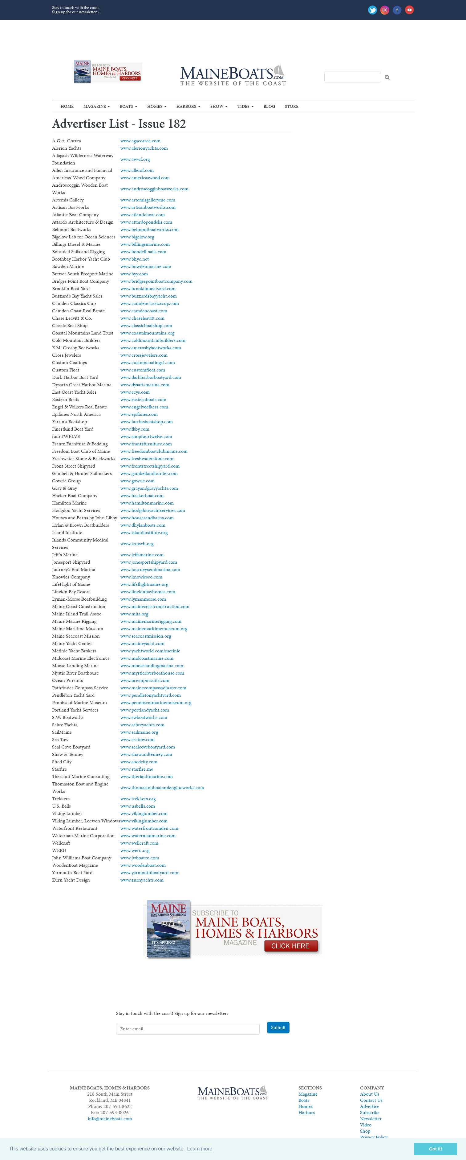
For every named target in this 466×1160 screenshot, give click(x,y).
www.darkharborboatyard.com (150, 377)
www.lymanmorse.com (143, 598)
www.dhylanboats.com (142, 525)
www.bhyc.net (134, 258)
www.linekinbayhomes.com (147, 591)
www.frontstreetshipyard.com (150, 465)
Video (365, 1124)
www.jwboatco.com (139, 857)
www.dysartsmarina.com (144, 384)
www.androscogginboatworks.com (154, 188)
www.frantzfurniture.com (146, 443)
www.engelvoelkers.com (144, 406)
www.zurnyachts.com (142, 879)
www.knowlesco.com (141, 576)
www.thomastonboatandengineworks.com (162, 787)
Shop (365, 1130)
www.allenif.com (137, 170)
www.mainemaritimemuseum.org (153, 628)
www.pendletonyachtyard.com (150, 695)
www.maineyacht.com (142, 643)
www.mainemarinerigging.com (150, 621)
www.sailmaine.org (139, 732)
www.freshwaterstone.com (146, 458)
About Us (369, 1093)
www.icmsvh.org (136, 543)
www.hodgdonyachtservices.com (152, 510)
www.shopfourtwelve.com (146, 436)
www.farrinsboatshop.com (146, 421)
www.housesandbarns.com (147, 517)
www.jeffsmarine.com (142, 554)
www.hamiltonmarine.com (147, 502)
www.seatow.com (137, 739)
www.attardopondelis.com (146, 221)
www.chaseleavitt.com (142, 318)
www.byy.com (134, 273)
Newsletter (371, 1118)
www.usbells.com (137, 805)
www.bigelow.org (137, 236)
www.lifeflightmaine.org (144, 584)
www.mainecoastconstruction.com (154, 606)
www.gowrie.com (137, 480)
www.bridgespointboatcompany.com (156, 281)
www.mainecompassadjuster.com (153, 687)
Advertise (369, 1106)
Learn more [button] (199, 1148)
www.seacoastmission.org (145, 635)
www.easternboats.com (143, 399)
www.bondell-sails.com (143, 251)
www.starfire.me (136, 769)
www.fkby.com (134, 428)
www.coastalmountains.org (147, 332)
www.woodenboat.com (143, 865)
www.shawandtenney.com (146, 754)
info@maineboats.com (110, 1118)
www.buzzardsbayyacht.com (148, 295)
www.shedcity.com (138, 761)
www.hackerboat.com (142, 495)
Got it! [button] (435, 1148)
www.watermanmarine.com (148, 835)
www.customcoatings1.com (147, 362)
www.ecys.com (135, 391)
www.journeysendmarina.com (150, 569)
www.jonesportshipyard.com (148, 562)
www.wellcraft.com (139, 842)
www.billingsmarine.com (145, 244)
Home (67, 106)
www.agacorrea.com (140, 140)
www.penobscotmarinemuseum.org (155, 702)
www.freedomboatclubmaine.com (154, 451)
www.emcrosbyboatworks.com (150, 347)
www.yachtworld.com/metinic (150, 650)
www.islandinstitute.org (144, 532)
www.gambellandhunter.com (149, 473)
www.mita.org (134, 613)
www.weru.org (134, 850)
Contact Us (371, 1100)
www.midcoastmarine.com (146, 658)
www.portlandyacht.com (144, 709)
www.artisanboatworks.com (148, 207)
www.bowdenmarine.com (145, 266)
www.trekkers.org (138, 798)
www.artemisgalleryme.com (147, 199)
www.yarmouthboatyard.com (149, 872)
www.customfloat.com (142, 369)
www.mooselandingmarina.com (151, 665)
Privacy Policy (373, 1137)
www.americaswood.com (145, 177)
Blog (269, 106)
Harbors (186, 106)
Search (387, 77)
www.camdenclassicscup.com (149, 303)
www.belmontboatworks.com (149, 229)
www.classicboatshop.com (146, 325)
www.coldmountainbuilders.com (152, 340)
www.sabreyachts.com (142, 724)
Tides (243, 106)
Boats (126, 106)
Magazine (94, 106)
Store (291, 106)
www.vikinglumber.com (144, 813)
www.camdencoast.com (143, 310)
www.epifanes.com (139, 414)
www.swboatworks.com (143, 717)
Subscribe (369, 1112)
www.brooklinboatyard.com (148, 288)
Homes (154, 106)
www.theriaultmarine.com (146, 776)
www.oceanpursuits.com (144, 680)
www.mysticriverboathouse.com (152, 672)
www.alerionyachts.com (144, 148)
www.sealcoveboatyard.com (147, 746)
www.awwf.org (135, 159)
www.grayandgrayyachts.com (149, 488)
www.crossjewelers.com (144, 355)
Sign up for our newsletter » (75, 12)
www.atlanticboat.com (142, 214)
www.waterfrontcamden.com (149, 828)
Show (217, 106)
